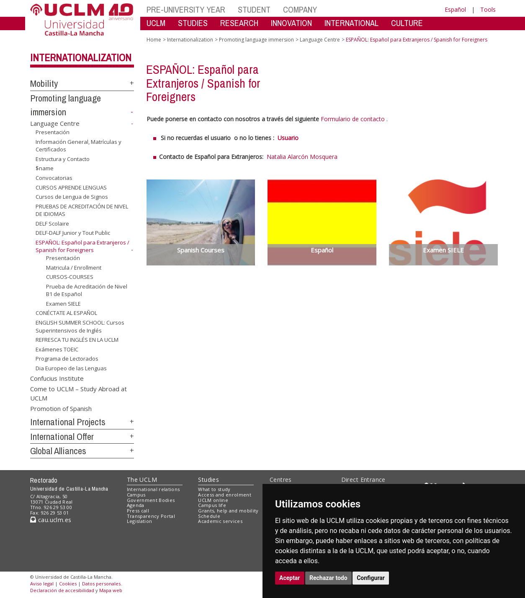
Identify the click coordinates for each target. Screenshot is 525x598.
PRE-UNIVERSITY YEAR (186, 9)
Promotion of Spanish (61, 408)
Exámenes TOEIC (57, 349)
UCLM (156, 23)
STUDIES (193, 23)
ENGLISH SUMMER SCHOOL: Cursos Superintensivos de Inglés (80, 326)
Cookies (68, 583)
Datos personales (101, 583)
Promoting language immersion (256, 39)
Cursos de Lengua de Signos (72, 196)
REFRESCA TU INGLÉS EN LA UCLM (77, 339)
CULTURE (407, 23)
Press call (138, 510)
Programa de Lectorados (67, 358)
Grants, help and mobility (228, 510)
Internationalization (80, 57)
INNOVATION (291, 23)
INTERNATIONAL (351, 23)
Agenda (135, 505)
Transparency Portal (151, 516)
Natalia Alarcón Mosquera (302, 157)
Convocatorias (54, 178)
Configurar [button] (371, 578)
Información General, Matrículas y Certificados (78, 145)
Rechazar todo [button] (328, 578)
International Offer (62, 436)
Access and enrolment (224, 494)
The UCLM (142, 480)
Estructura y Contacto (63, 159)
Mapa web (110, 590)
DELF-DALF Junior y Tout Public (73, 233)
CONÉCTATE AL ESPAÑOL (66, 313)
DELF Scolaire (52, 223)
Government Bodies (151, 500)
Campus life (212, 505)
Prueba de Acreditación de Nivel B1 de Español (86, 290)
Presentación (52, 132)
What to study (214, 489)
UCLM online (213, 500)
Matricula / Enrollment (73, 267)
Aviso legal (42, 583)
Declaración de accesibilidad (62, 590)
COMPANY (300, 9)
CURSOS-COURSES (69, 277)
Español (455, 9)
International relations (153, 489)
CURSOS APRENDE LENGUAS (71, 187)
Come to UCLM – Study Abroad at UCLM (78, 393)
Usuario (288, 138)
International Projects (68, 422)
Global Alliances (58, 451)
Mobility (44, 83)
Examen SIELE (63, 303)
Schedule (209, 516)
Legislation (139, 521)
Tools (488, 9)
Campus (136, 494)
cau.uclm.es (50, 520)
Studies (208, 480)
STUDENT (254, 9)
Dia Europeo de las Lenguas (71, 368)
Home (154, 39)
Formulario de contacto (353, 119)
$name (45, 168)
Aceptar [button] (289, 578)
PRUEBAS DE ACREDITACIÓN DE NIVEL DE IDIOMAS (82, 210)
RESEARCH (239, 23)
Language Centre (55, 123)
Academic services (220, 521)
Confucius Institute (57, 378)
